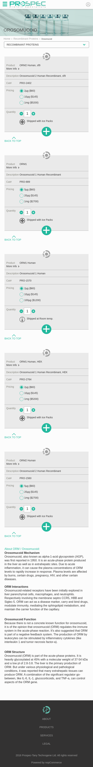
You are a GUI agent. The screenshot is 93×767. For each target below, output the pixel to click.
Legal (46, 743)
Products (46, 727)
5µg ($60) (27, 190)
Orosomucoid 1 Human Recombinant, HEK (44, 372)
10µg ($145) (29, 97)
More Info (12, 68)
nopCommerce (53, 762)
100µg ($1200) (30, 300)
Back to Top (12, 140)
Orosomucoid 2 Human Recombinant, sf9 (43, 75)
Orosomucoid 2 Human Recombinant (40, 471)
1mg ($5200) (29, 103)
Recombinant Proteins (23, 44)
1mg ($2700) (29, 201)
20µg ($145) (29, 196)
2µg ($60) (27, 91)
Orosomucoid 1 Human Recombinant (40, 174)
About (46, 719)
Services (46, 735)
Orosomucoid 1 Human (32, 273)
